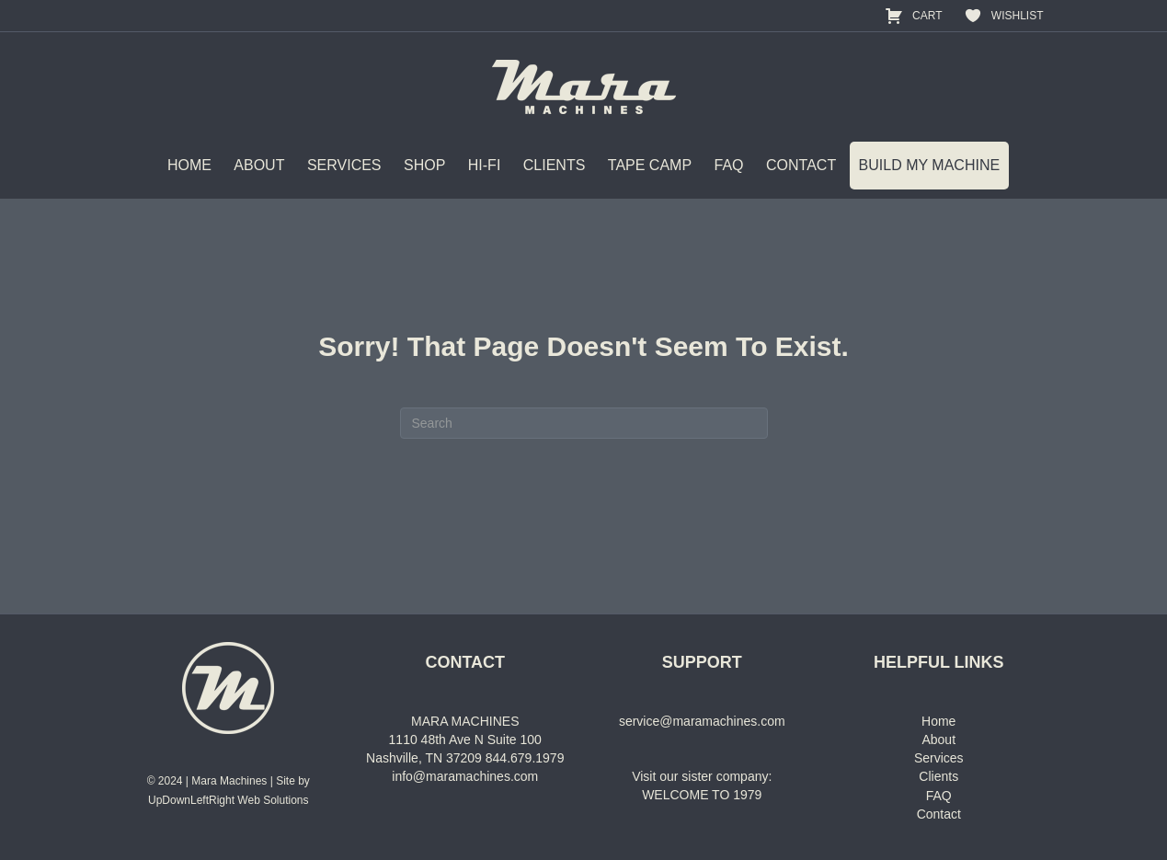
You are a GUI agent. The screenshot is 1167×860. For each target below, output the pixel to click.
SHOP (424, 165)
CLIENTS (554, 165)
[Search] (584, 423)
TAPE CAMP (650, 165)
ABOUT (259, 165)
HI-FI (484, 165)
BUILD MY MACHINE (930, 165)
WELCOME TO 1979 (701, 794)
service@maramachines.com (702, 721)
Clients (938, 776)
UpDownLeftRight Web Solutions (228, 800)
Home (938, 721)
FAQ (729, 165)
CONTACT (801, 165)
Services (939, 758)
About (938, 739)
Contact (939, 814)
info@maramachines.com (465, 776)
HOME (189, 165)
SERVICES (344, 165)
